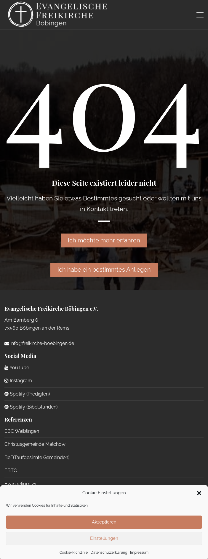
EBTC (10, 470)
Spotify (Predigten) (27, 394)
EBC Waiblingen (21, 431)
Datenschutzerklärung (109, 557)
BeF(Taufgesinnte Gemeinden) (36, 457)
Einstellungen (104, 542)
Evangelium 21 (20, 484)
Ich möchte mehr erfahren (104, 240)
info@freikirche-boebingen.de (39, 343)
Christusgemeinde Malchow (34, 444)
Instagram (18, 380)
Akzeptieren (104, 526)
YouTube (16, 367)
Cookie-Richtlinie (74, 557)
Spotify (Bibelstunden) (30, 407)
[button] (199, 497)
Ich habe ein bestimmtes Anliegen (104, 269)
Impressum (139, 557)
